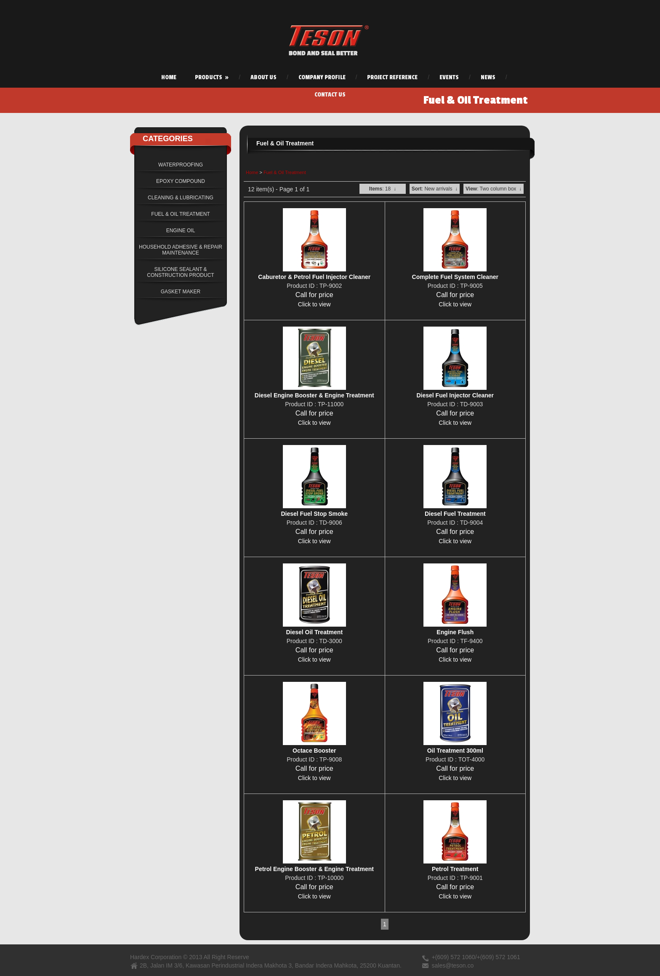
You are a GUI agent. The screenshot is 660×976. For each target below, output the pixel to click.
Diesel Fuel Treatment (455, 513)
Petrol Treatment (455, 869)
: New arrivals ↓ (435, 189)
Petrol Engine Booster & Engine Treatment (314, 869)
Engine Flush (455, 632)
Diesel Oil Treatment (314, 632)
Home (168, 77)
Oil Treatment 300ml (455, 750)
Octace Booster (314, 750)
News (488, 77)
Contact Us (330, 94)
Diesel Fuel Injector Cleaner (455, 395)
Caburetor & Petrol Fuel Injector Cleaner (314, 276)
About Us (263, 77)
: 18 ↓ (382, 189)
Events (449, 77)
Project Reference (392, 77)
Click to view (314, 304)
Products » (212, 77)
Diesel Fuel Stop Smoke (314, 513)
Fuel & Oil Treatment (284, 172)
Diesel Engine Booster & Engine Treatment (314, 395)
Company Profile (322, 77)
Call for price (314, 294)
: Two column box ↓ (494, 189)
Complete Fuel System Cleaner (455, 276)
